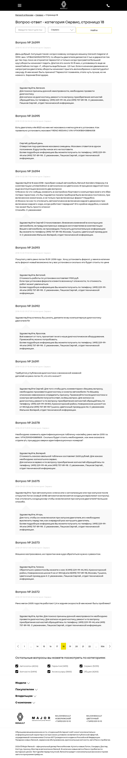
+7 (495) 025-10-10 (63, 720)
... (31, 645)
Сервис (39, 15)
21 (83, 645)
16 (50, 645)
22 (89, 645)
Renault (31, 746)
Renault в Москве (24, 15)
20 (76, 645)
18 (64, 645)
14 (37, 645)
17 (57, 645)
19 (70, 645)
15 (44, 645)
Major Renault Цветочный (94, 716)
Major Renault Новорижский (63, 716)
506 (102, 645)
